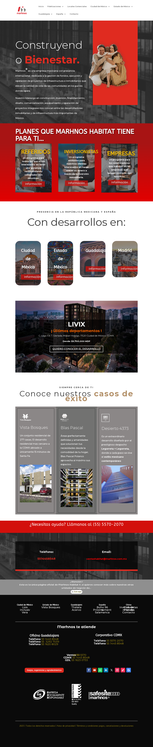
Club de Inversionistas (129, 607)
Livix (25, 607)
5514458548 (46, 558)
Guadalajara (44, 14)
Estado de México (122, 7)
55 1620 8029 (49, 644)
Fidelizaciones (54, 7)
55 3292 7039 (50, 641)
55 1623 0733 (79, 660)
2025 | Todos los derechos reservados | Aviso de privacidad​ (47, 726)
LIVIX (76, 324)
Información (33, 184)
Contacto (74, 14)
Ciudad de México (98, 7)
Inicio (41, 7)
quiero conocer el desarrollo (76, 349)
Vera (25, 612)
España (59, 14)
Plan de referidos (129, 609)
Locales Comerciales (77, 7)
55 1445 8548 (49, 639)
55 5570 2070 (114, 640)
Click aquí (77, 592)
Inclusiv (25, 609)
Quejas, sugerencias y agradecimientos (44, 670)
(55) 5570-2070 (108, 524)
